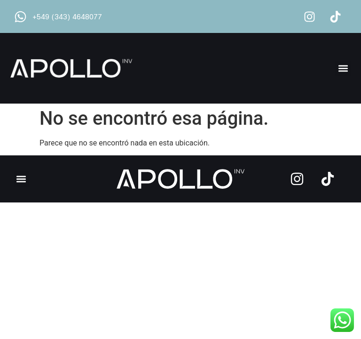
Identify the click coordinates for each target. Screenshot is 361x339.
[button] (343, 68)
